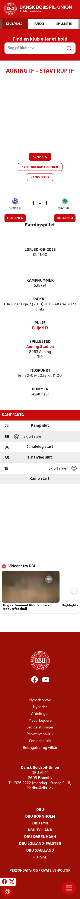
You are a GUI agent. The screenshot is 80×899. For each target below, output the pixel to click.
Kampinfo (40, 157)
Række (40, 299)
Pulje (40, 323)
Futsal (40, 857)
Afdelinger (40, 714)
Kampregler (40, 177)
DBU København (40, 837)
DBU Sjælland (40, 850)
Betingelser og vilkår (40, 748)
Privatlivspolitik (40, 734)
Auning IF (15, 208)
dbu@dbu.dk (42, 788)
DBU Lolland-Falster (40, 844)
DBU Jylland (40, 830)
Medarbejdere (40, 721)
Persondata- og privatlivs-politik (40, 870)
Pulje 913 (40, 328)
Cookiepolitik (40, 741)
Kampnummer (40, 280)
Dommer (40, 389)
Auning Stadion (40, 347)
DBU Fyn (40, 823)
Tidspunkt (40, 371)
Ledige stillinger (40, 727)
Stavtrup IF (65, 208)
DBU (40, 810)
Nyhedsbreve (40, 700)
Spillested (40, 342)
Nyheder (40, 707)
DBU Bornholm (40, 817)
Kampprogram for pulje (40, 167)
